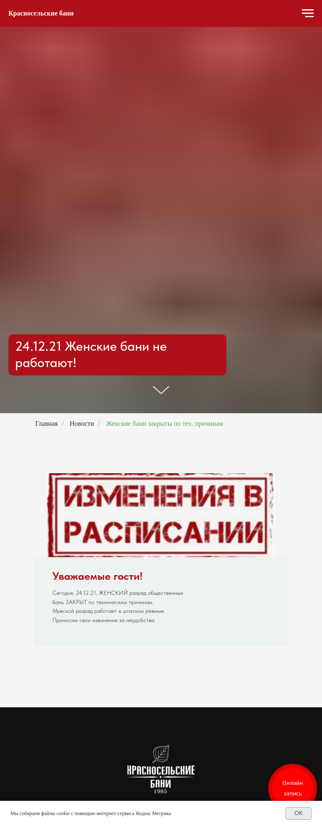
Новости (82, 423)
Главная (46, 423)
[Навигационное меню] (308, 13)
